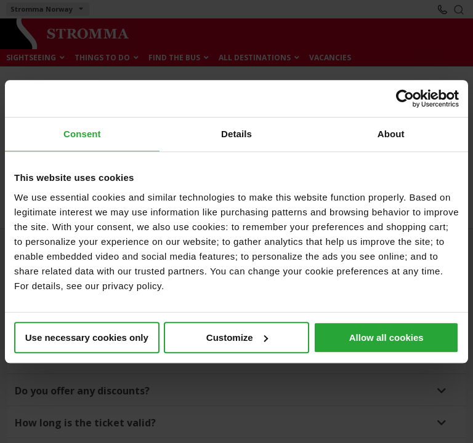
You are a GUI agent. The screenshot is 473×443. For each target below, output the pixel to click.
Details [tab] (236, 134)
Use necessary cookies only (86, 337)
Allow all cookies (386, 337)
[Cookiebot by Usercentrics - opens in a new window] (405, 98)
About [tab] (391, 134)
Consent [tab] (82, 134)
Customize (237, 337)
